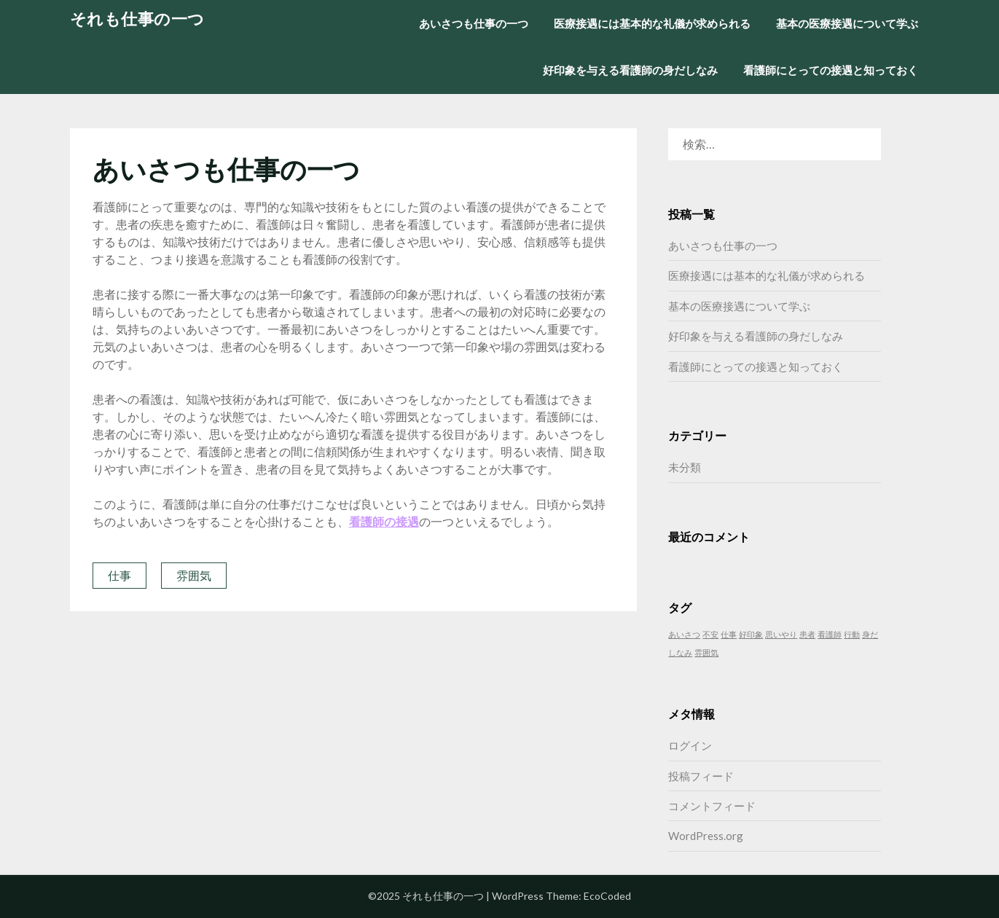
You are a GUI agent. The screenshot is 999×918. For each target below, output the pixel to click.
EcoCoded (607, 896)
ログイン (690, 745)
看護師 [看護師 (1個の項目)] (830, 634)
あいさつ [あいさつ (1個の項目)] (684, 634)
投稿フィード (701, 775)
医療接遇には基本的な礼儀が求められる (652, 23)
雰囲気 (193, 575)
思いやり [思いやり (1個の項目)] (781, 634)
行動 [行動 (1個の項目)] (852, 634)
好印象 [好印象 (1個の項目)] (751, 634)
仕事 (119, 575)
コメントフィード (712, 805)
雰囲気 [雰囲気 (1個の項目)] (706, 652)
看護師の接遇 (384, 521)
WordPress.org (705, 835)
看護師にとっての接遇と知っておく (830, 69)
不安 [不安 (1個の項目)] (710, 634)
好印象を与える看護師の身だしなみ (630, 69)
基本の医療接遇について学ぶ (847, 23)
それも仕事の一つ (137, 18)
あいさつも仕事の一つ (473, 23)
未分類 (684, 467)
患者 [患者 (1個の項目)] (807, 634)
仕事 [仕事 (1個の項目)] (729, 634)
